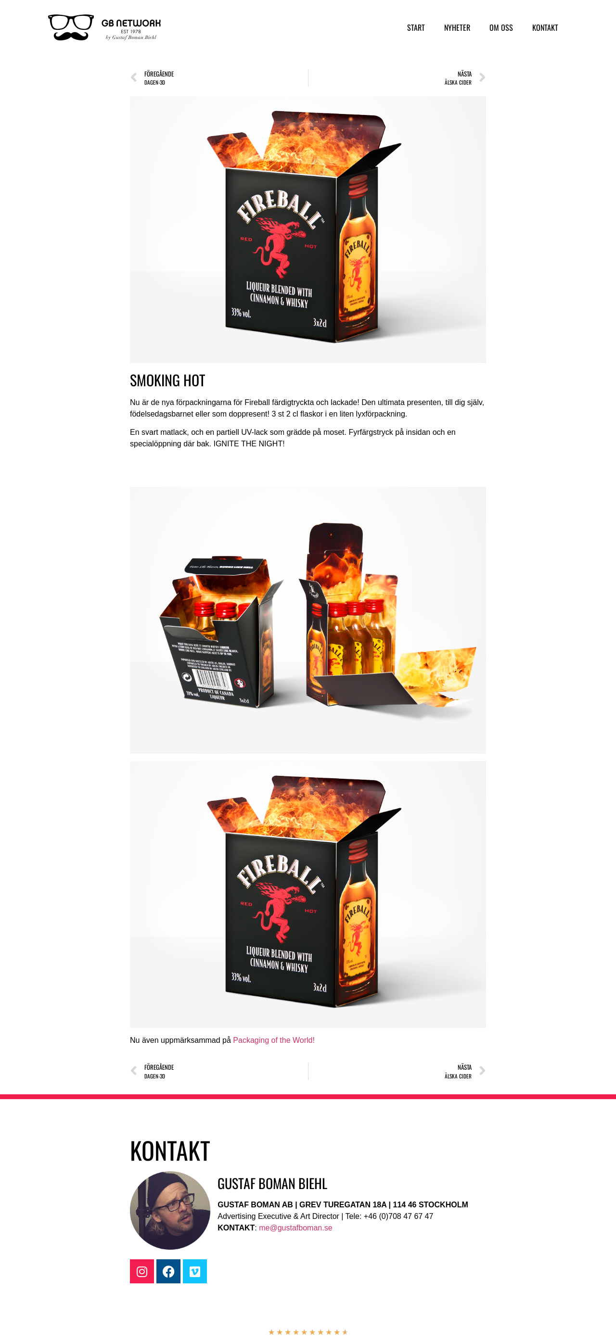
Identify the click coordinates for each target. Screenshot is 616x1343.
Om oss (501, 27)
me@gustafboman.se (295, 1228)
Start (416, 27)
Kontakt (545, 27)
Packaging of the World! (274, 1040)
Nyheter (457, 27)
